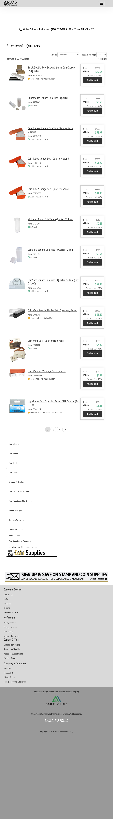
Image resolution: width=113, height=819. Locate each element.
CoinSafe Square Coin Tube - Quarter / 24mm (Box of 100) (53, 281)
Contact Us (8, 594)
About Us (7, 668)
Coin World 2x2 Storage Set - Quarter (47, 371)
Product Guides (10, 658)
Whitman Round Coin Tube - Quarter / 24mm (50, 219)
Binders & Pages (15, 510)
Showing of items (18, 58)
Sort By (54, 54)
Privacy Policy (9, 677)
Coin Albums (14, 443)
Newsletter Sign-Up (12, 649)
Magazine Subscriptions (13, 653)
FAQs (6, 599)
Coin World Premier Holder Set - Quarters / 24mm (52, 310)
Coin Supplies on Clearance (20, 541)
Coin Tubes (13, 472)
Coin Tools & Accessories (19, 491)
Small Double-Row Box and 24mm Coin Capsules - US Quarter (53, 69)
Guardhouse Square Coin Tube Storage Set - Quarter (50, 130)
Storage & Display (16, 481)
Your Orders (8, 631)
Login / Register (10, 622)
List (105, 58)
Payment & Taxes (11, 612)
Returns (7, 607)
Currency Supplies (16, 529)
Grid (100, 58)
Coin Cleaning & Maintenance (21, 501)
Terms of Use (9, 672)
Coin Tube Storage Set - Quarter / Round (48, 158)
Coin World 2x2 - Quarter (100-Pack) (46, 341)
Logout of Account (11, 635)
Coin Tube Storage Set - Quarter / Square (49, 189)
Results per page (89, 54)
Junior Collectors (16, 535)
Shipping (7, 603)
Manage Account (10, 627)
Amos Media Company (64, 731)
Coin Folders (14, 453)
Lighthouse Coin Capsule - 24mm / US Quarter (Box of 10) (54, 403)
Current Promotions (12, 644)
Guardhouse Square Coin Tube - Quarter (48, 98)
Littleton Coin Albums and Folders (23, 547)
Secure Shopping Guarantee (15, 681)
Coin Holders (14, 463)
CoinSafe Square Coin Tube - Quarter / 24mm (50, 250)
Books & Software (16, 519)
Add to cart (92, 80)
